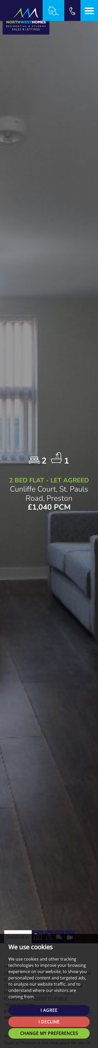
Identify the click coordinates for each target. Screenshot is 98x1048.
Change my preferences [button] (49, 1033)
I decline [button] (49, 1022)
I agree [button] (49, 1010)
